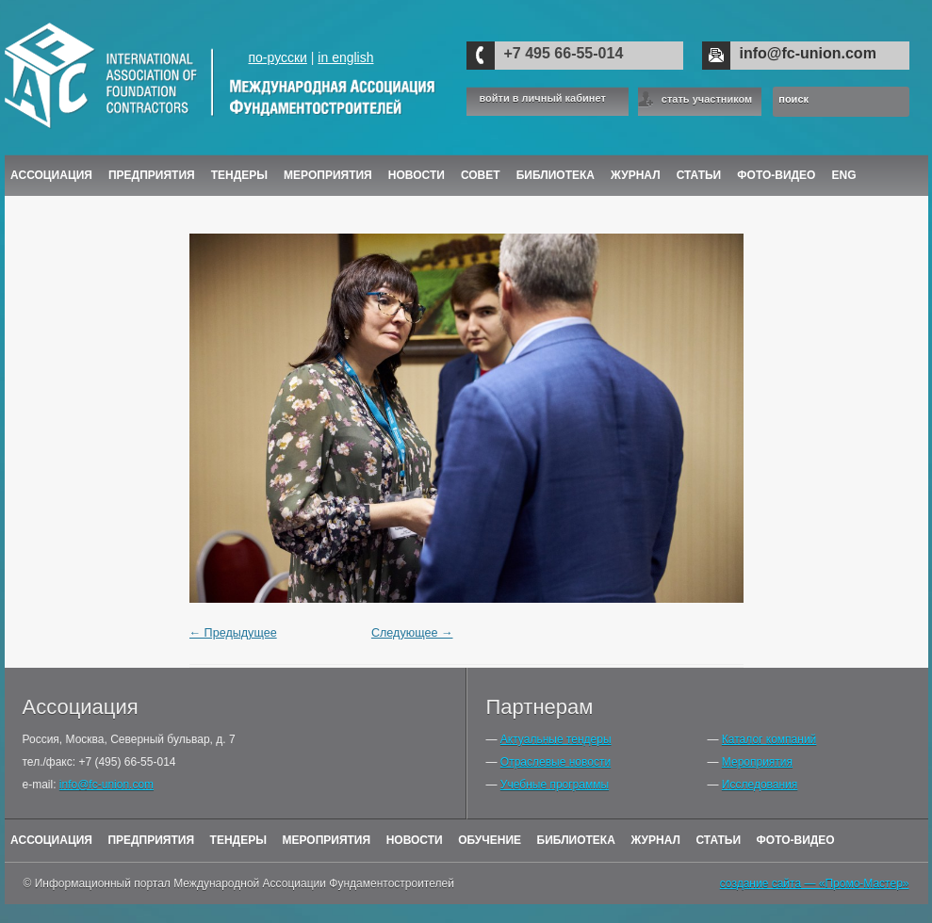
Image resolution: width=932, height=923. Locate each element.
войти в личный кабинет (543, 98)
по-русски (277, 57)
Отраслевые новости (555, 762)
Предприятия (151, 175)
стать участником (707, 99)
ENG (844, 175)
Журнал (655, 840)
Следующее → (412, 633)
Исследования (759, 784)
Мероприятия (328, 175)
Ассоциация (51, 175)
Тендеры (239, 175)
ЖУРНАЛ (636, 175)
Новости (416, 175)
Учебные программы (554, 784)
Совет (480, 175)
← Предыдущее (233, 633)
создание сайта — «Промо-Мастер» (814, 883)
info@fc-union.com (808, 53)
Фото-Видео (776, 175)
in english (345, 57)
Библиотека (555, 175)
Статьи (699, 175)
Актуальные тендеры (556, 739)
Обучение (489, 840)
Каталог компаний (769, 739)
